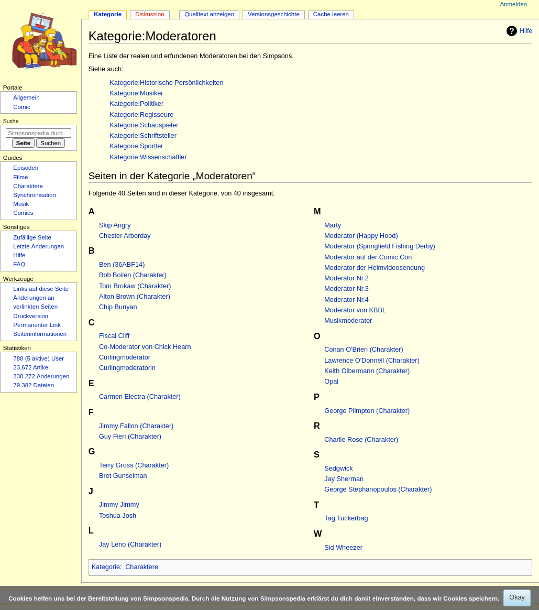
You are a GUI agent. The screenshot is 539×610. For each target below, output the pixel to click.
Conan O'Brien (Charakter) (363, 349)
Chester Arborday (125, 235)
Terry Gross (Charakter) (134, 465)
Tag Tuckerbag (346, 518)
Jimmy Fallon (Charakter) (136, 426)
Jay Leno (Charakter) (130, 544)
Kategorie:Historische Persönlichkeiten (166, 82)
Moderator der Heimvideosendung (374, 267)
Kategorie (106, 567)
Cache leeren (331, 14)
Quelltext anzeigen (209, 14)
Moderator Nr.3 (346, 288)
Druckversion (30, 316)
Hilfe (518, 31)
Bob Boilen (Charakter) (133, 275)
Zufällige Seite (32, 237)
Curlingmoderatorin (127, 368)
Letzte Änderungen (38, 246)
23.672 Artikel (31, 367)
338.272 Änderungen (41, 376)
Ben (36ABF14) (122, 264)
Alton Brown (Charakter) (134, 296)
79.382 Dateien (33, 385)
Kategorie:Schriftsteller (143, 135)
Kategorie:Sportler (136, 146)
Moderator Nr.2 (346, 278)
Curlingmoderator (124, 357)
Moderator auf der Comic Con (368, 257)
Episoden (25, 168)
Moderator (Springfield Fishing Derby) (379, 246)
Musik (21, 204)
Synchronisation (34, 195)
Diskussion (149, 14)
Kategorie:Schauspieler (143, 125)
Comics (23, 213)
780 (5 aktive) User (38, 358)
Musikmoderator (348, 320)
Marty (332, 225)
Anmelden (513, 4)
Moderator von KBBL (355, 310)
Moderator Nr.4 (346, 299)
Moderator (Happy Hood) (361, 235)
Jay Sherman (344, 479)
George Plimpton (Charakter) (367, 411)
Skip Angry (115, 225)
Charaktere (141, 567)
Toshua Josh (117, 515)
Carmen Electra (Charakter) (140, 396)
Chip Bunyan (118, 307)
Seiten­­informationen (40, 334)
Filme (20, 177)
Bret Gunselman (123, 476)
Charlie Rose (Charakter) (361, 439)
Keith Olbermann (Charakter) (367, 371)
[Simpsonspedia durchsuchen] (38, 133)
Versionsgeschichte (274, 14)
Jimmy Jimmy (119, 504)
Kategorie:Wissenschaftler (147, 157)
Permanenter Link (36, 325)
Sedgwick (338, 468)
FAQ (19, 264)
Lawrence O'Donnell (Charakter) (372, 360)
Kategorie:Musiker (136, 93)
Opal (331, 381)
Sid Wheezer (343, 547)
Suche (11, 121)
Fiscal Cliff (114, 336)
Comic (21, 107)
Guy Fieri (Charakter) (130, 436)
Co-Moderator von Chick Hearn (145, 347)
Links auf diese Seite (41, 289)
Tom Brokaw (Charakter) (135, 286)
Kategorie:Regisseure (141, 114)
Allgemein (26, 97)
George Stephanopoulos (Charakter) (378, 489)
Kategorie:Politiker (136, 103)
